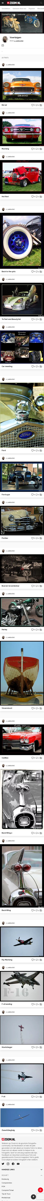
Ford (4, 450)
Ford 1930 (6, 495)
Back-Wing (6, 910)
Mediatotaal (6, 1198)
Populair (32, 8)
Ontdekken (6, 8)
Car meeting (7, 366)
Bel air (4, 105)
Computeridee (7, 1183)
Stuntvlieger (7, 1047)
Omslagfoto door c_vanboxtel (13, 14)
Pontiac (5, 538)
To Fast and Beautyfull (11, 319)
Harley (4, 630)
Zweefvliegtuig (8, 1130)
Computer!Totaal (8, 1190)
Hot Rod (5, 197)
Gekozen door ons (19, 8)
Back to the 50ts (9, 272)
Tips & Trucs (6, 1194)
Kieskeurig (5, 1179)
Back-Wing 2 (7, 833)
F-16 (3, 1097)
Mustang (5, 149)
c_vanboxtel (18, 41)
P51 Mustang (7, 960)
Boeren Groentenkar (10, 586)
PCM (3, 1186)
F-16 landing (7, 1004)
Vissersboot (7, 708)
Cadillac (5, 758)
